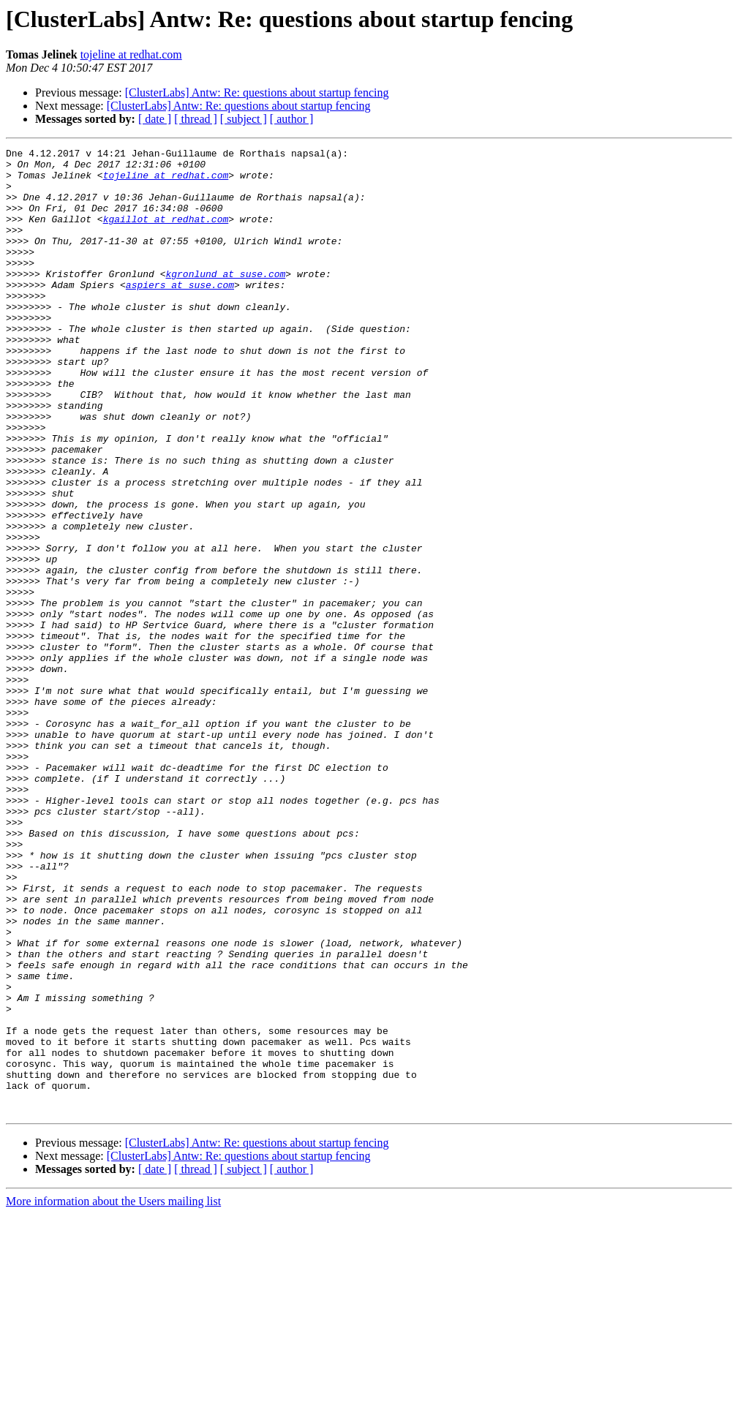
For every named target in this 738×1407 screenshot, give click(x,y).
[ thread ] (195, 119)
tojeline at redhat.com (131, 54)
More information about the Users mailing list (113, 1394)
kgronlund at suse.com (225, 299)
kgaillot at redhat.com (166, 234)
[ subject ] (243, 119)
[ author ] (292, 119)
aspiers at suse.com (180, 313)
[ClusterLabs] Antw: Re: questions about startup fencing (257, 92)
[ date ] (154, 119)
